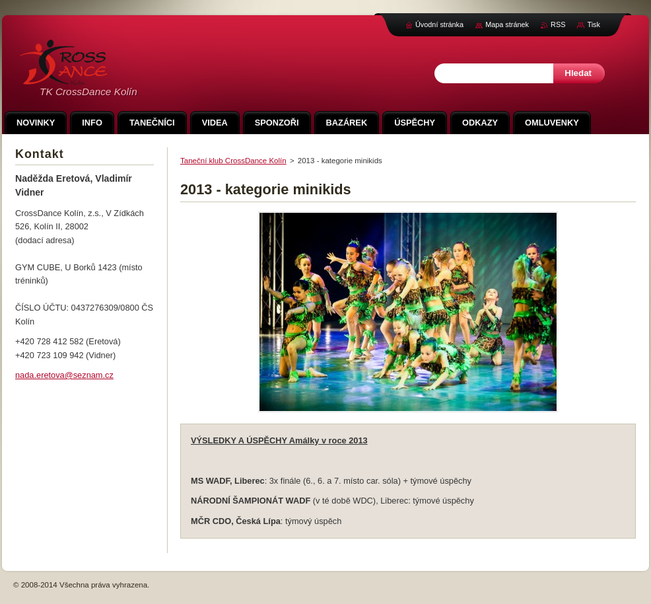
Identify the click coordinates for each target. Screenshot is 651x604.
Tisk (593, 24)
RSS (558, 24)
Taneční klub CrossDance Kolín (233, 161)
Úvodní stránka (439, 24)
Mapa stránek (507, 24)
